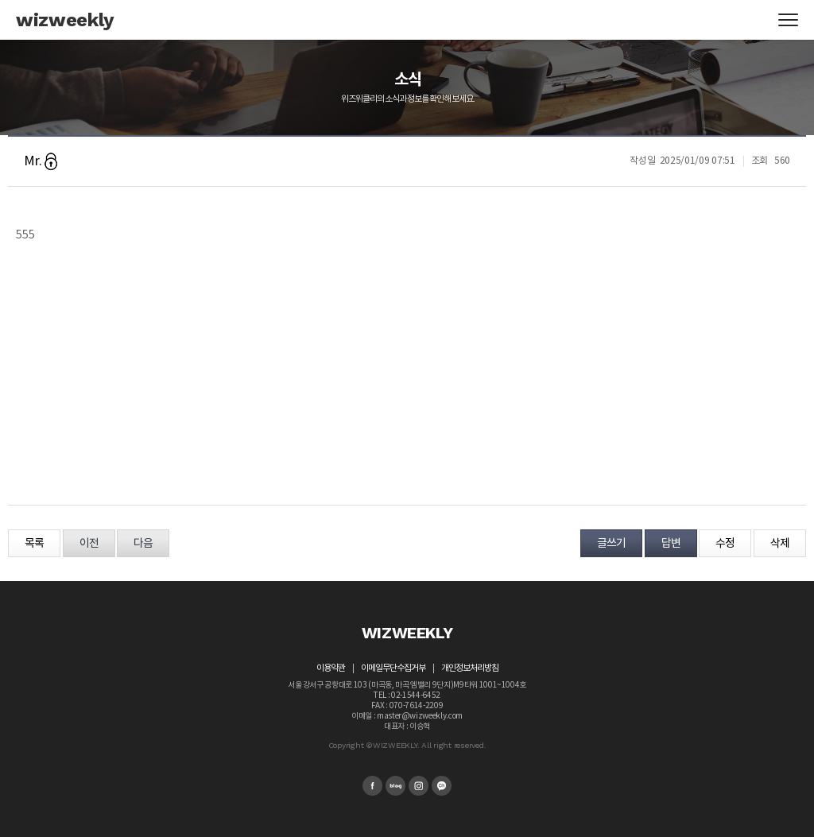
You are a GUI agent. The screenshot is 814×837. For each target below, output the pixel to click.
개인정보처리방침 (469, 668)
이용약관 (330, 668)
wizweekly (65, 20)
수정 (725, 543)
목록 (34, 543)
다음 (143, 543)
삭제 (779, 543)
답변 (670, 543)
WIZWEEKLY (407, 632)
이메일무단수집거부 (393, 668)
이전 (89, 543)
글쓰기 (611, 543)
